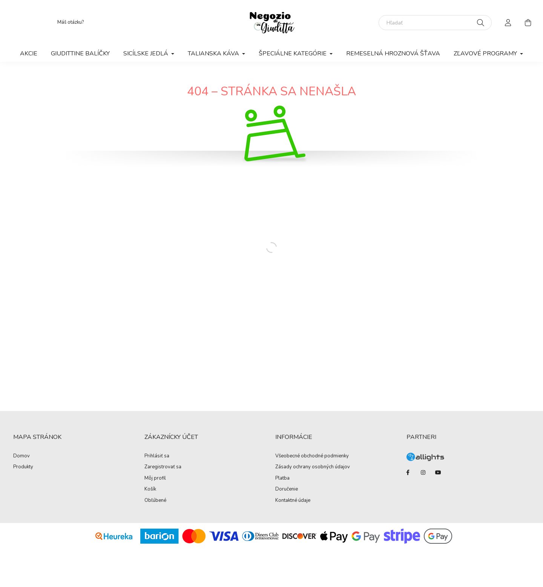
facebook (408, 472)
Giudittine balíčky (80, 53)
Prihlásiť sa (156, 456)
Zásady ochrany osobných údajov (312, 467)
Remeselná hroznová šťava (393, 53)
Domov (21, 456)
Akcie (28, 53)
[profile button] (508, 22)
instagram (423, 472)
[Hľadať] (435, 22)
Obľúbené (155, 501)
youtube (438, 472)
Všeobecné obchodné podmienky (312, 456)
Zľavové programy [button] (486, 53)
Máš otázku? (70, 22)
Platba (282, 478)
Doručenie (286, 489)
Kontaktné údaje (292, 501)
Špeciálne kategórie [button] (293, 53)
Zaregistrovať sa (162, 467)
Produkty (23, 467)
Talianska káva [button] (214, 53)
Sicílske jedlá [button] (146, 53)
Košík (150, 489)
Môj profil (155, 478)
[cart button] (527, 22)
